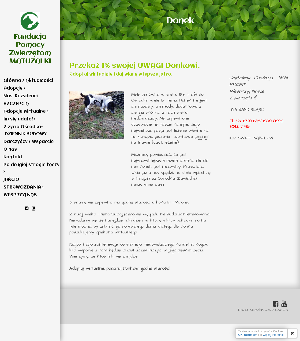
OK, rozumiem (247, 335)
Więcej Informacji (273, 335)
